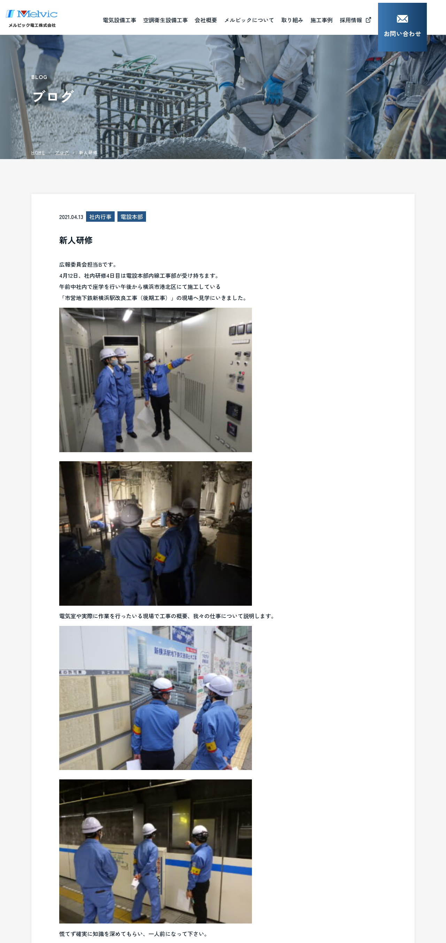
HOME (38, 152)
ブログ (62, 152)
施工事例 (152, 865)
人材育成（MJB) (319, 846)
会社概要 (225, 17)
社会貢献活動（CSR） (327, 830)
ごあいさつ (235, 830)
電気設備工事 (161, 830)
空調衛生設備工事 (167, 846)
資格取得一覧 (237, 863)
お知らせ (232, 895)
